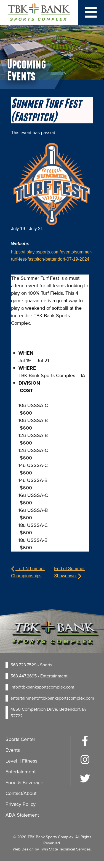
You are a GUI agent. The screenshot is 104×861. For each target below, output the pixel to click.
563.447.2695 (23, 676)
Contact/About (21, 793)
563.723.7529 (23, 665)
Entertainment (21, 771)
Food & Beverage (24, 782)
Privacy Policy (21, 804)
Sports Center (20, 739)
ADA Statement (22, 815)
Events (13, 750)
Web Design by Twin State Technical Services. (52, 849)
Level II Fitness (21, 761)
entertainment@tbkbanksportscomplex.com (52, 698)
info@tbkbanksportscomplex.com (42, 687)
